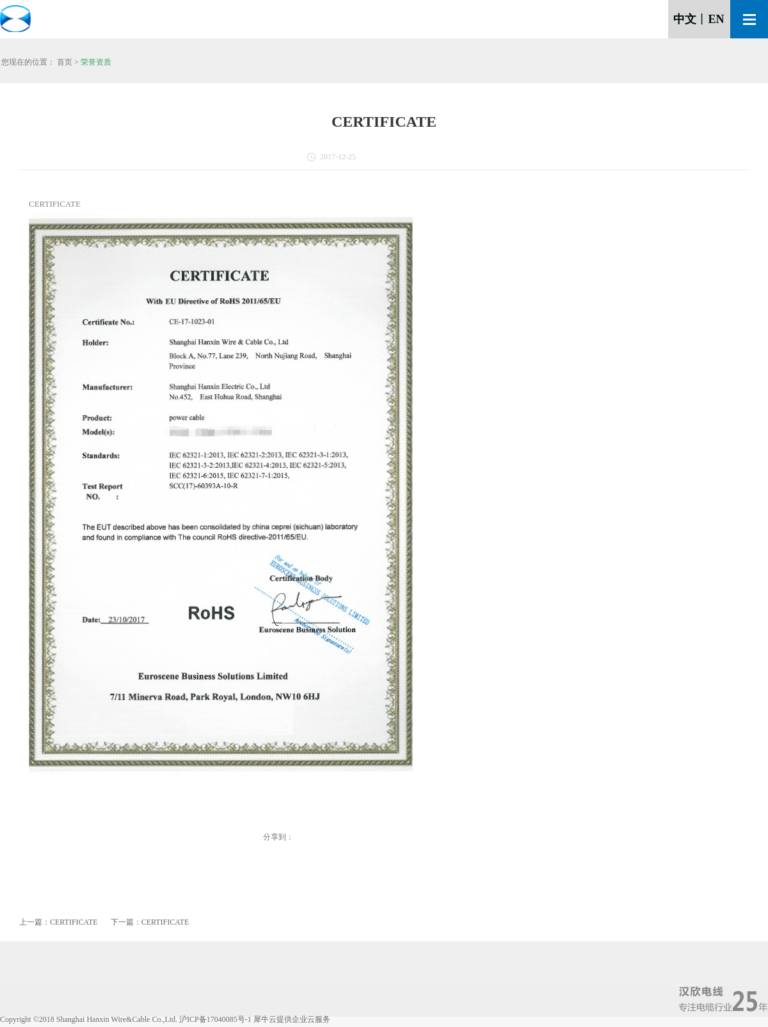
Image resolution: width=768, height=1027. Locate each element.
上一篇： (58, 922)
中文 (684, 19)
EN (716, 19)
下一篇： (150, 922)
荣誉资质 (96, 62)
